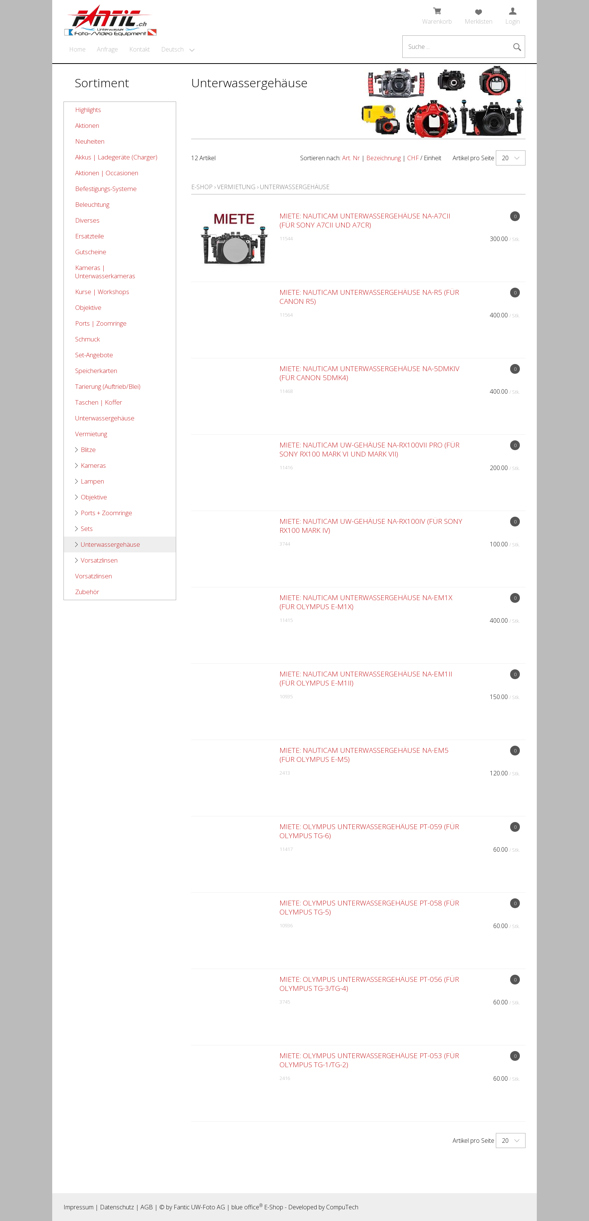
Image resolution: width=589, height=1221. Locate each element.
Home (77, 49)
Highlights (88, 109)
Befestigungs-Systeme (106, 188)
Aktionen (87, 125)
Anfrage (107, 49)
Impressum (78, 1207)
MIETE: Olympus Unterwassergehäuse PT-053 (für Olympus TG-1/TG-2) (369, 1060)
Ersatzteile (89, 236)
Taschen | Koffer (98, 402)
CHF (413, 158)
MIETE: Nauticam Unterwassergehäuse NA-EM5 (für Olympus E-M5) (364, 754)
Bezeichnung (383, 158)
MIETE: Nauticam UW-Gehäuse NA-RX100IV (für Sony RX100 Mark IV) (370, 525)
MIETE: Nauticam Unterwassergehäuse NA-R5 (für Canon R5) (369, 296)
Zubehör (87, 591)
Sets (87, 528)
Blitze (88, 449)
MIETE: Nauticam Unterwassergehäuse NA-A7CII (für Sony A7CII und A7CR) (364, 220)
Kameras (93, 465)
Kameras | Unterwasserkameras (105, 271)
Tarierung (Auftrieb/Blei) (107, 386)
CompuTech (342, 1207)
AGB (146, 1207)
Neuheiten (89, 141)
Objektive (88, 307)
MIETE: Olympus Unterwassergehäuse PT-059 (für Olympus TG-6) (369, 831)
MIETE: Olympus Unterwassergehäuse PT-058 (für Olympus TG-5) (369, 907)
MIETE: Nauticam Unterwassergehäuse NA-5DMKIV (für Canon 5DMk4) (369, 373)
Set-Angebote (94, 354)
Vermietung (91, 433)
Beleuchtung (92, 204)
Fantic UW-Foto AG (199, 1207)
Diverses (87, 220)
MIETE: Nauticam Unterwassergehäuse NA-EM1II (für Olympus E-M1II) (365, 678)
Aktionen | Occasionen (106, 172)
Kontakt (139, 49)
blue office (247, 1207)
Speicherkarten (96, 370)
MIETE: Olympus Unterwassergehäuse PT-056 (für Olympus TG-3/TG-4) (369, 983)
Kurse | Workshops (102, 291)
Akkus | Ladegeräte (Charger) (116, 157)
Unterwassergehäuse (104, 418)
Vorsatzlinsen (99, 560)
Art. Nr (351, 158)
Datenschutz (117, 1207)
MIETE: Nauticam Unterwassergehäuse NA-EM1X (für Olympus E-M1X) (365, 602)
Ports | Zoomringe (101, 323)
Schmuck (87, 339)
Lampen (92, 481)
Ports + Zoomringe (106, 512)
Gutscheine (90, 251)
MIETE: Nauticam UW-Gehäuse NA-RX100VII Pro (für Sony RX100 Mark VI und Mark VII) (369, 449)
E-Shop (202, 187)
